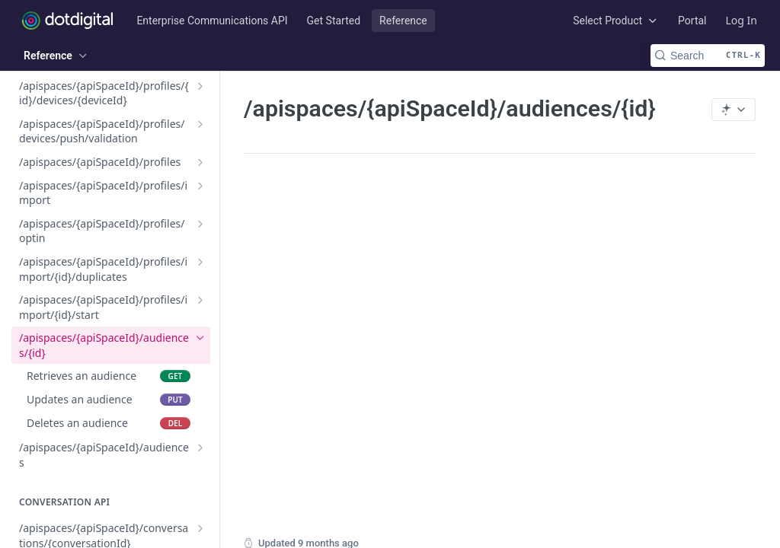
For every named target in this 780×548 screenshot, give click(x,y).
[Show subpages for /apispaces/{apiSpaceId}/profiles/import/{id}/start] (200, 300)
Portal (692, 20)
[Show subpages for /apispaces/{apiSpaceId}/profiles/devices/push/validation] (200, 124)
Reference (403, 20)
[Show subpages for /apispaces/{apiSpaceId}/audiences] (200, 447)
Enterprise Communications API (211, 20)
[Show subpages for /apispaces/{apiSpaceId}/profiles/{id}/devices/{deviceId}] (200, 86)
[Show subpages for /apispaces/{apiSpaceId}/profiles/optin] (200, 224)
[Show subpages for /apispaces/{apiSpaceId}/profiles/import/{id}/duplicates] (200, 262)
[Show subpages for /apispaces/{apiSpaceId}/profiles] (200, 162)
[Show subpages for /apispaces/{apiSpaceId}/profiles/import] (200, 186)
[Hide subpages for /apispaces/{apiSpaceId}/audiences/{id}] (200, 338)
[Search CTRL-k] (708, 55)
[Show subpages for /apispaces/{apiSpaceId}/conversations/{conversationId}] (200, 528)
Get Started (334, 20)
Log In (741, 20)
